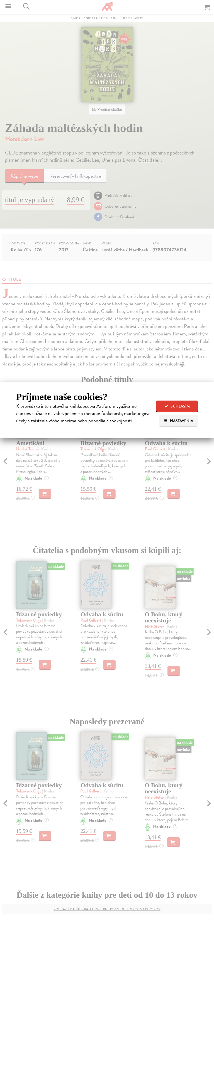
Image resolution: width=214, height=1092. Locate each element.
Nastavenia (178, 421)
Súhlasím (177, 406)
